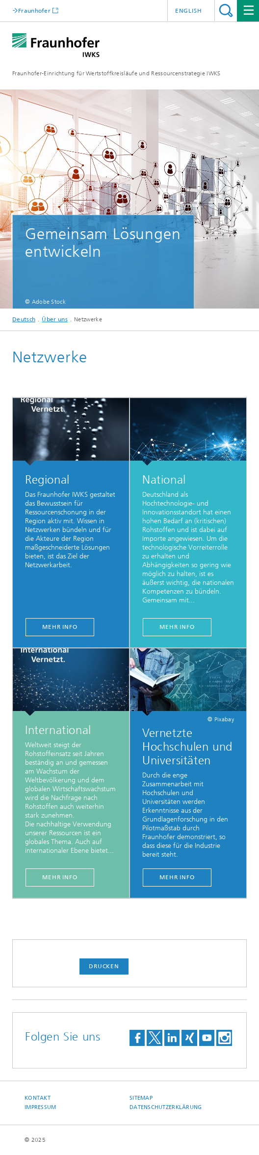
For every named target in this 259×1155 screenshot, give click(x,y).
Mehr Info (60, 626)
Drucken (104, 966)
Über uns (54, 319)
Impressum (40, 1107)
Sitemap (141, 1098)
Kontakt (38, 1098)
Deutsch (23, 319)
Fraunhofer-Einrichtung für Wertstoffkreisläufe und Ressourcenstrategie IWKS (116, 73)
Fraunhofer (34, 10)
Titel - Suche (226, 10)
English (188, 10)
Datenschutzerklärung (166, 1107)
